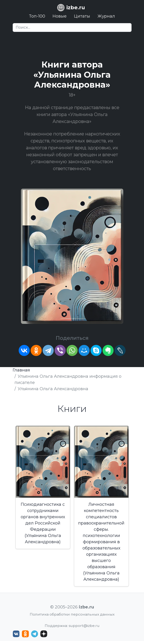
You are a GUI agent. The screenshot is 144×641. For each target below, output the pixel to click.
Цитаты (82, 16)
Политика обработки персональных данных (72, 614)
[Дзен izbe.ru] (43, 633)
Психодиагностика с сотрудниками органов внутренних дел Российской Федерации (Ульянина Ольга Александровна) (43, 523)
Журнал (106, 16)
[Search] (72, 27)
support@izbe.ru (84, 625)
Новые (60, 16)
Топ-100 (37, 16)
